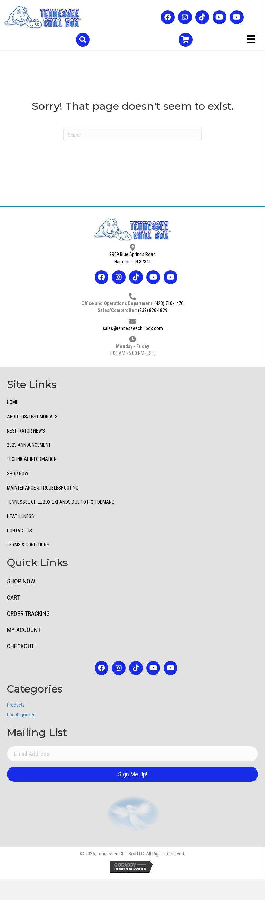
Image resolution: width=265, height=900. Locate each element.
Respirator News (26, 431)
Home (12, 402)
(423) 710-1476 (169, 303)
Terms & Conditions (28, 545)
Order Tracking (28, 613)
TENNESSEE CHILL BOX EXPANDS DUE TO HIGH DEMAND (61, 502)
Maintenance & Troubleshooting (42, 488)
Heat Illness (20, 516)
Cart (13, 597)
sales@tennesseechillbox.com (132, 328)
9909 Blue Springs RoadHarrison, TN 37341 (132, 258)
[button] (168, 17)
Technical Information (32, 459)
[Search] (132, 135)
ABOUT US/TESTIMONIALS (32, 416)
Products (16, 705)
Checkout (20, 646)
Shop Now (17, 473)
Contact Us (19, 530)
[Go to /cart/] (186, 40)
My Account (24, 629)
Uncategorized (21, 714)
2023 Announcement (29, 445)
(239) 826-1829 (152, 310)
